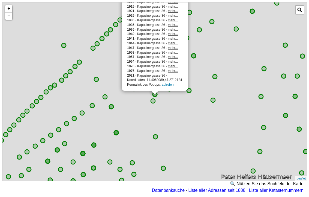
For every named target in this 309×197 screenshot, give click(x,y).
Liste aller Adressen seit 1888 (216, 190)
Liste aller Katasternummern (276, 190)
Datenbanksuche (168, 190)
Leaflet (301, 178)
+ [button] (8, 8)
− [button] (8, 16)
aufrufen (168, 84)
